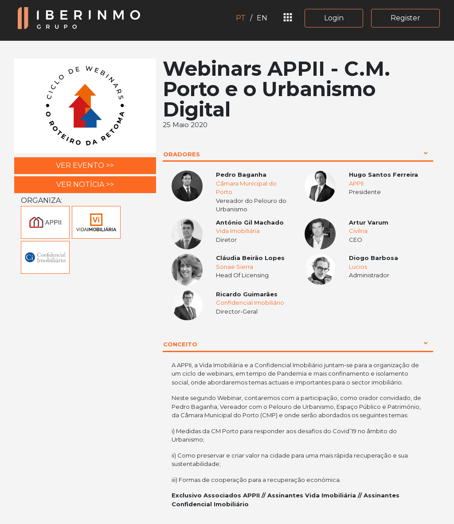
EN (262, 18)
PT (241, 18)
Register (405, 18)
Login (334, 18)
